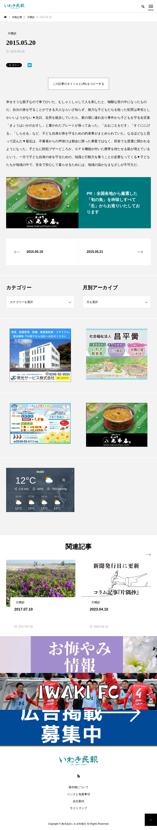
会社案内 (78, 801)
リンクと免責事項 (78, 794)
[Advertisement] (117, 496)
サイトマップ (78, 808)
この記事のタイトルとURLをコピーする (78, 83)
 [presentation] (148, 554)
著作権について (78, 787)
